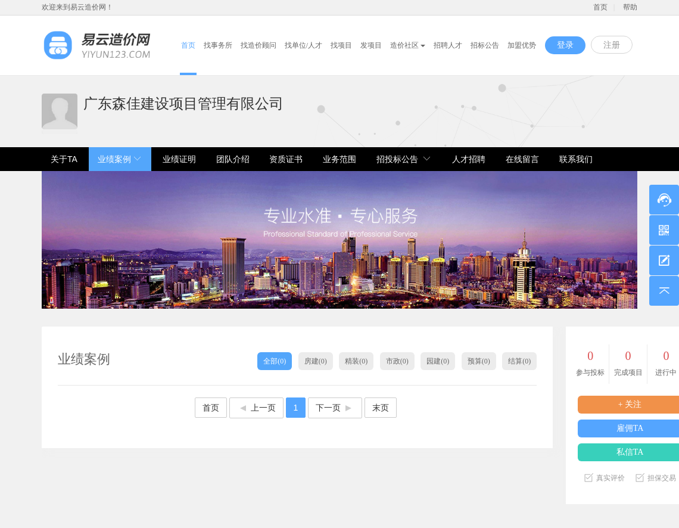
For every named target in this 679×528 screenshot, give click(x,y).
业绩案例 (114, 159)
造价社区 (407, 45)
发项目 (371, 45)
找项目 (341, 45)
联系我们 (576, 159)
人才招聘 (468, 159)
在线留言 (522, 159)
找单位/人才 (303, 45)
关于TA (64, 159)
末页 (380, 407)
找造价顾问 (258, 45)
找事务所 (218, 45)
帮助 (630, 7)
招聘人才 (448, 45)
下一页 (335, 407)
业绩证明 (179, 159)
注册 (611, 45)
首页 (600, 7)
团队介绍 (233, 159)
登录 (565, 45)
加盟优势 (521, 45)
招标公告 (485, 45)
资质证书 (286, 159)
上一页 (256, 407)
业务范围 (339, 159)
